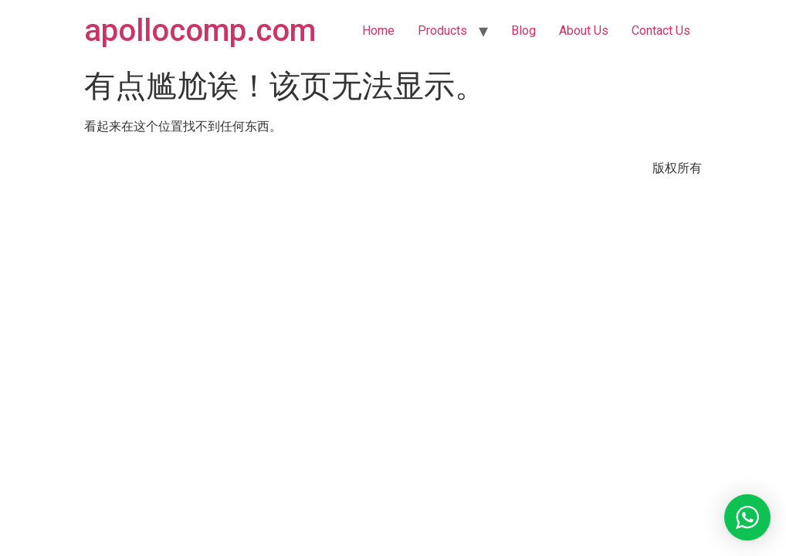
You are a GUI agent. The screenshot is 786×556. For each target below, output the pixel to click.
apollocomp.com (200, 30)
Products (442, 30)
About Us (583, 30)
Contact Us (661, 30)
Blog (523, 30)
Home (378, 30)
